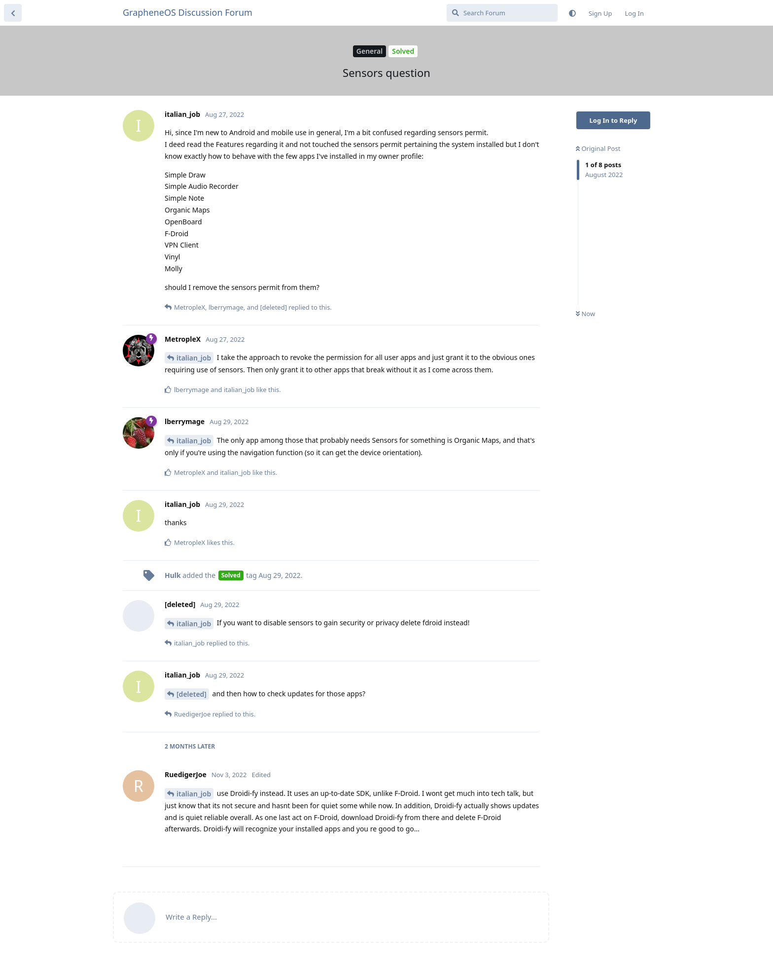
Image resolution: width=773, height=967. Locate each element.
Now (585, 313)
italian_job (193, 357)
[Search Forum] (502, 13)
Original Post (598, 148)
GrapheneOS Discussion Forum (187, 12)
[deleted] (191, 694)
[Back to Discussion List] (13, 13)
